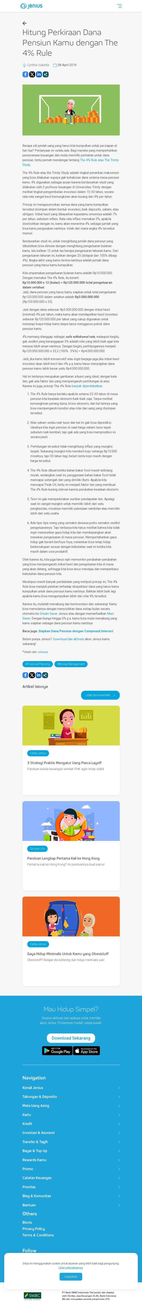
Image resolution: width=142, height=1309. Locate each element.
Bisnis (27, 1222)
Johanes (42, 652)
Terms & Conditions (38, 1235)
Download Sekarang (71, 1038)
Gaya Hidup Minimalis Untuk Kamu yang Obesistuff (67, 954)
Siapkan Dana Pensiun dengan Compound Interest (76, 631)
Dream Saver (49, 614)
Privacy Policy (33, 1229)
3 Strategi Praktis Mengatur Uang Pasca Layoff (64, 763)
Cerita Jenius (38, 753)
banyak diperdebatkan (87, 386)
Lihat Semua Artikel (98, 695)
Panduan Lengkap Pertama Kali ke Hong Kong (63, 858)
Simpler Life (37, 848)
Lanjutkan (71, 1276)
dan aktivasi (68, 639)
